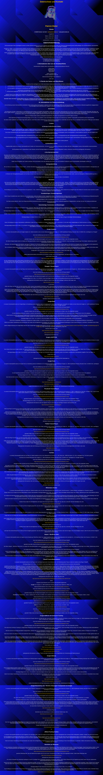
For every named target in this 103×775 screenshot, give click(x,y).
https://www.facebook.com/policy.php (51, 419)
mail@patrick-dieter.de (53, 31)
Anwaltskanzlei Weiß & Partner (58, 771)
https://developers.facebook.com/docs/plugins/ (51, 404)
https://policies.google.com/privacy (51, 296)
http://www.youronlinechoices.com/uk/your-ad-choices (51, 713)
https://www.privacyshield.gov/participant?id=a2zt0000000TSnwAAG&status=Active (51, 751)
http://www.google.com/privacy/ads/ (51, 727)
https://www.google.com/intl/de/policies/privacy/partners (51, 252)
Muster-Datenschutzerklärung (44, 771)
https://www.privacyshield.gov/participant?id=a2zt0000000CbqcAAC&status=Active (51, 542)
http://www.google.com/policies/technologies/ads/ (51, 649)
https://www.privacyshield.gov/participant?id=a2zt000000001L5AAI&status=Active (51, 237)
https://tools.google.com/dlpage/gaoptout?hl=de (51, 258)
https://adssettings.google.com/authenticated (51, 330)
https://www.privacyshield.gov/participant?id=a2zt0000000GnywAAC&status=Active (51, 396)
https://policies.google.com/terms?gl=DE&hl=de (74, 325)
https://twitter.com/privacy (51, 448)
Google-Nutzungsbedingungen (56, 325)
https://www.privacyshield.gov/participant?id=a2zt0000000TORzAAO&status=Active (51, 431)
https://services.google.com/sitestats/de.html (51, 647)
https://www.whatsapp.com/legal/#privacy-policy (51, 755)
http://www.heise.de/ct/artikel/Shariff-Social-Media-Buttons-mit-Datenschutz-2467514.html (51, 578)
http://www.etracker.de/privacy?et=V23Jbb (51, 503)
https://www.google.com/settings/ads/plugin (51, 707)
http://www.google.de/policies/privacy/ (51, 651)
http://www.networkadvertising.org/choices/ (51, 718)
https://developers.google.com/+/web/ (51, 282)
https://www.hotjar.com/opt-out (51, 528)
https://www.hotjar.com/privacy (51, 522)
